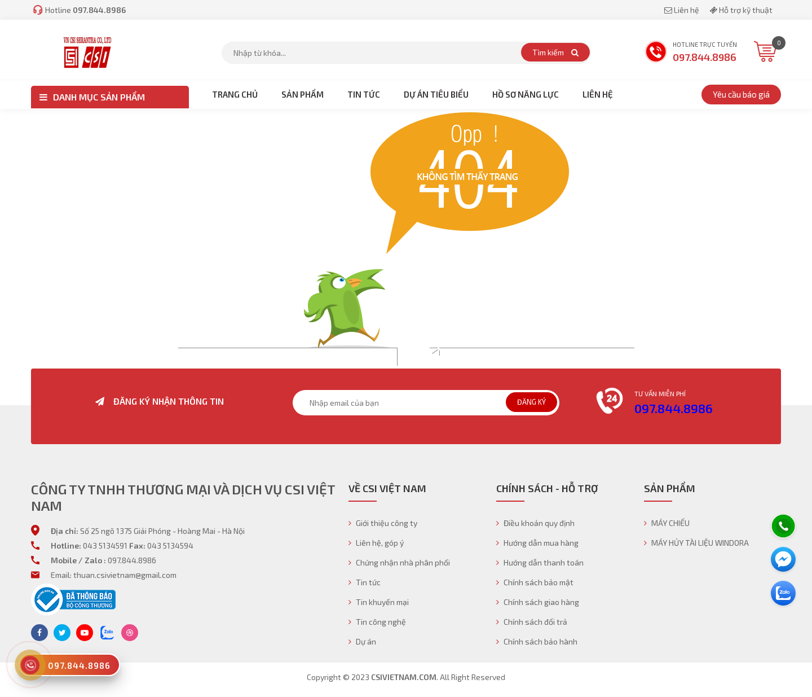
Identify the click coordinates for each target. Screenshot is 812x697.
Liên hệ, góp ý (376, 542)
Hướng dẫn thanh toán (540, 562)
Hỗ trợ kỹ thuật (741, 10)
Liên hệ (682, 10)
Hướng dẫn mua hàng (537, 542)
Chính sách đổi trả (531, 621)
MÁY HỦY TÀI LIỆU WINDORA (696, 542)
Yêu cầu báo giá (741, 94)
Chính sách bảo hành (536, 641)
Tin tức (364, 582)
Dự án (362, 641)
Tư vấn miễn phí (660, 393)
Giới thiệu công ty (382, 523)
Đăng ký (531, 401)
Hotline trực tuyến (691, 53)
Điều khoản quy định (535, 523)
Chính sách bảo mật (534, 582)
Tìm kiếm (555, 52)
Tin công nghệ (377, 621)
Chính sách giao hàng (537, 602)
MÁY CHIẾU (667, 523)
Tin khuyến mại (378, 602)
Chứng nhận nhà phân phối (399, 562)
